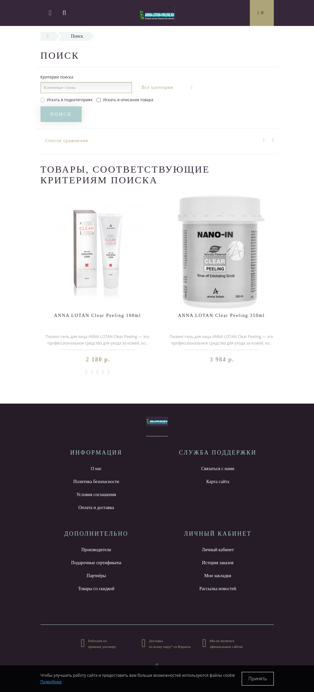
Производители (96, 549)
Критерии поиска (57, 77)
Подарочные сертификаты (96, 562)
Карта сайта (217, 481)
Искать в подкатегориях (67, 100)
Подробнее (51, 682)
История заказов (217, 562)
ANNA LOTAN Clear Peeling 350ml (221, 315)
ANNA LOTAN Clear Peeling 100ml (97, 315)
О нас (96, 468)
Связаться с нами (217, 468)
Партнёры (96, 575)
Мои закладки (217, 575)
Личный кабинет (218, 549)
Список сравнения (66, 140)
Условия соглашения (96, 494)
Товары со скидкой (96, 588)
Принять (258, 678)
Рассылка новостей (217, 588)
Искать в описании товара (125, 100)
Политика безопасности (96, 481)
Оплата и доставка (96, 507)
